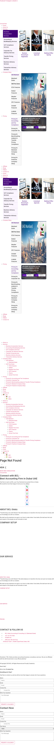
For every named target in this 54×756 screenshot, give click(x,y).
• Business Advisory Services (7, 569)
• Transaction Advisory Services (8, 570)
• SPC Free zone (4, 536)
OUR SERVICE (3, 603)
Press (4, 391)
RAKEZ (11, 367)
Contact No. (3, 688)
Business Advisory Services (13, 355)
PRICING (2, 619)
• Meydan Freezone (5, 551)
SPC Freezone (12, 371)
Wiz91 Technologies (40, 663)
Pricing (5, 264)
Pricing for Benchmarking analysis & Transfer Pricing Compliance (15, 139)
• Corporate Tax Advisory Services (9, 565)
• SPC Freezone (4, 553)
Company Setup (7, 220)
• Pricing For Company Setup (7, 621)
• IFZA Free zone (4, 531)
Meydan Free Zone (14, 369)
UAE (5, 395)
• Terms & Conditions (5, 574)
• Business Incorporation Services (9, 560)
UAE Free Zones (15, 84)
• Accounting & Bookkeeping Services (10, 561)
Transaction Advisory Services (14, 357)
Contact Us (6, 319)
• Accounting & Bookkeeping (7, 605)
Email (1, 683)
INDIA (8, 399)
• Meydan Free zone (5, 535)
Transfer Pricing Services (12, 353)
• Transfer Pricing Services (7, 567)
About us (5, 342)
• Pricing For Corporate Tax (7, 624)
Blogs (4, 316)
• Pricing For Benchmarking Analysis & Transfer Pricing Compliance (17, 626)
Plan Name (3, 726)
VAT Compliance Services (12, 349)
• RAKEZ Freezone (5, 549)
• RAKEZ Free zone (5, 533)
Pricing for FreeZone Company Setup (14, 160)
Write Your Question (5, 692)
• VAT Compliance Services (7, 563)
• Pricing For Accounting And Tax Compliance (12, 623)
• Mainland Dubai (4, 527)
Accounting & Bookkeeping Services (15, 348)
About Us (5, 175)
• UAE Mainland (4, 541)
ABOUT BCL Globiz (5, 577)
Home (4, 173)
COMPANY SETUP (5, 588)
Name (1, 678)
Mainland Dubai (13, 362)
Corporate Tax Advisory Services (14, 351)
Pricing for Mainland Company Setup (14, 151)
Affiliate (5, 314)
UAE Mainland (15, 75)
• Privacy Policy (4, 572)
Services (5, 177)
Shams (11, 373)
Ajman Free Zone (13, 375)
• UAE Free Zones (4, 593)
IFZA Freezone (13, 366)
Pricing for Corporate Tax (15, 129)
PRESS (5, 318)
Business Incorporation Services (14, 346)
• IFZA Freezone (4, 548)
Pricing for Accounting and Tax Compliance (14, 122)
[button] (27, 539)
